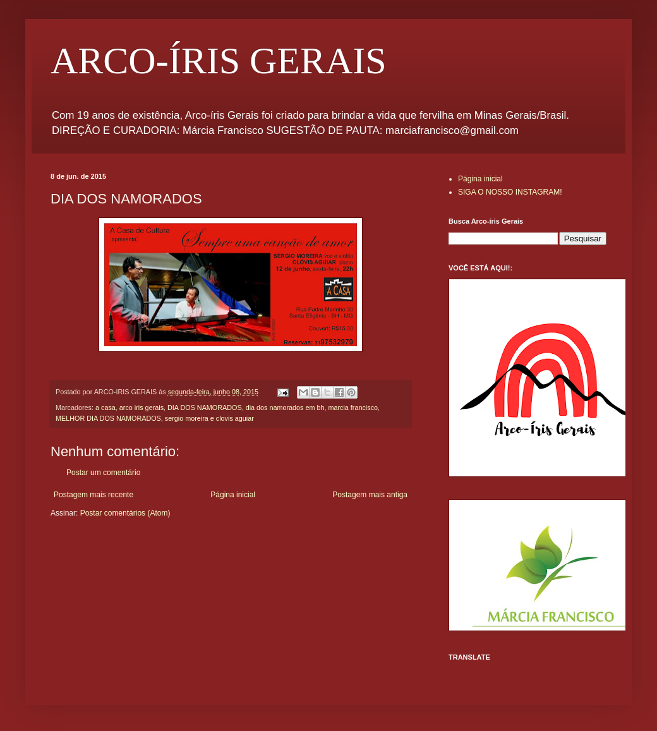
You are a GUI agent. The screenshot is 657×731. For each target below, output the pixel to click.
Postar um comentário (103, 472)
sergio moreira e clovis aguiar (209, 418)
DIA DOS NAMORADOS (204, 407)
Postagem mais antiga (369, 494)
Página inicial (232, 494)
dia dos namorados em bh (285, 407)
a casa (105, 407)
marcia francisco (353, 407)
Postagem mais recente (93, 494)
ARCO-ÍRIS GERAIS (219, 61)
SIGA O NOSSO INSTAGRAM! (510, 192)
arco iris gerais (141, 407)
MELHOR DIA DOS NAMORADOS (108, 418)
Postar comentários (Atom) (125, 513)
